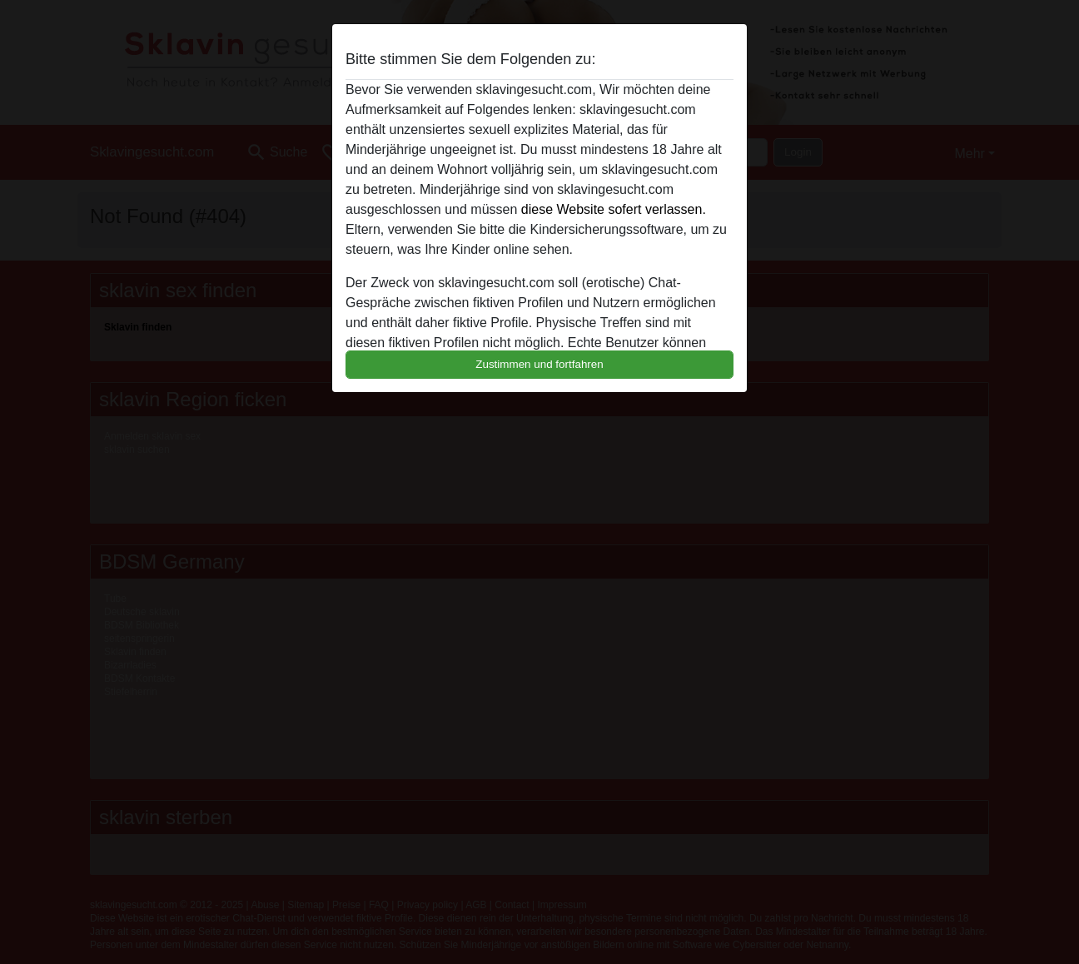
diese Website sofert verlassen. (613, 209)
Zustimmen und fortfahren (539, 364)
